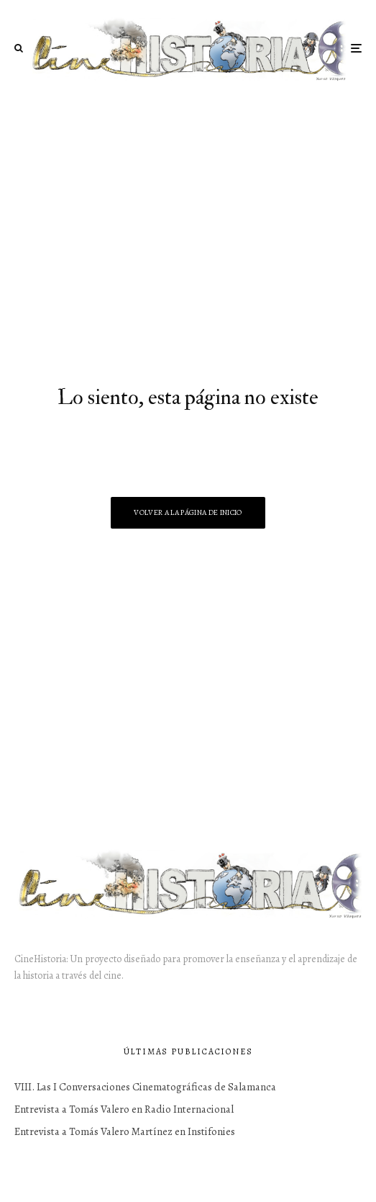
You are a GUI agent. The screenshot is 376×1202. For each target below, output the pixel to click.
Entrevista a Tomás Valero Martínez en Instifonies (124, 1131)
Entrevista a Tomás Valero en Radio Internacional (124, 1109)
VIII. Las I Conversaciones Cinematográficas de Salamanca (145, 1087)
